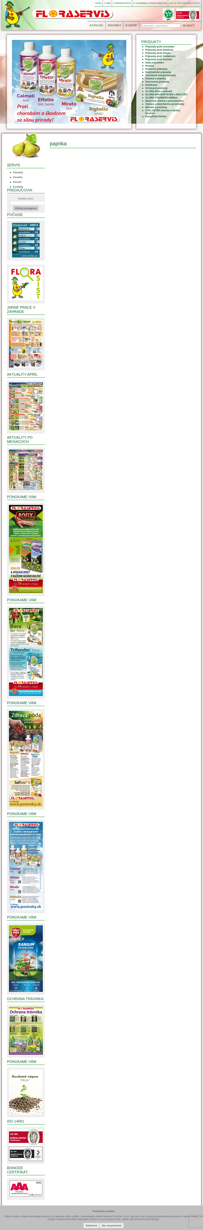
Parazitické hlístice (156, 116)
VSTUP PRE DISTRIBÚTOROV (184, 3)
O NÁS (107, 3)
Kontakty (18, 186)
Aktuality (18, 172)
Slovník (17, 182)
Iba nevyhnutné (111, 1225)
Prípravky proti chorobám (159, 46)
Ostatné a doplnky (155, 78)
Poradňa (17, 177)
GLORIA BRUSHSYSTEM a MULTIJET (166, 94)
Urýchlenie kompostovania (160, 75)
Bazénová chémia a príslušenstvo (164, 101)
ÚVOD (98, 3)
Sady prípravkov (154, 62)
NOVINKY (114, 25)
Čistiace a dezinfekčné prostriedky (164, 104)
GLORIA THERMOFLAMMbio (161, 97)
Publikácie (151, 85)
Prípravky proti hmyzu (157, 53)
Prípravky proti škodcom (159, 49)
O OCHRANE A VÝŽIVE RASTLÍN (150, 3)
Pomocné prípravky (156, 69)
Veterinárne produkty (157, 81)
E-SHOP (131, 25)
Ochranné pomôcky (156, 88)
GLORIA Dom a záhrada (158, 91)
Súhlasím (91, 1225)
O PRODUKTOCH (122, 3)
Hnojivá (149, 65)
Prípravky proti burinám (158, 59)
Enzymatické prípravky (158, 72)
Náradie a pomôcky (156, 107)
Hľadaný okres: (27, 201)
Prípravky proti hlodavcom (160, 56)
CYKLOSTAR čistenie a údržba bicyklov (162, 112)
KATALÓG (96, 25)
